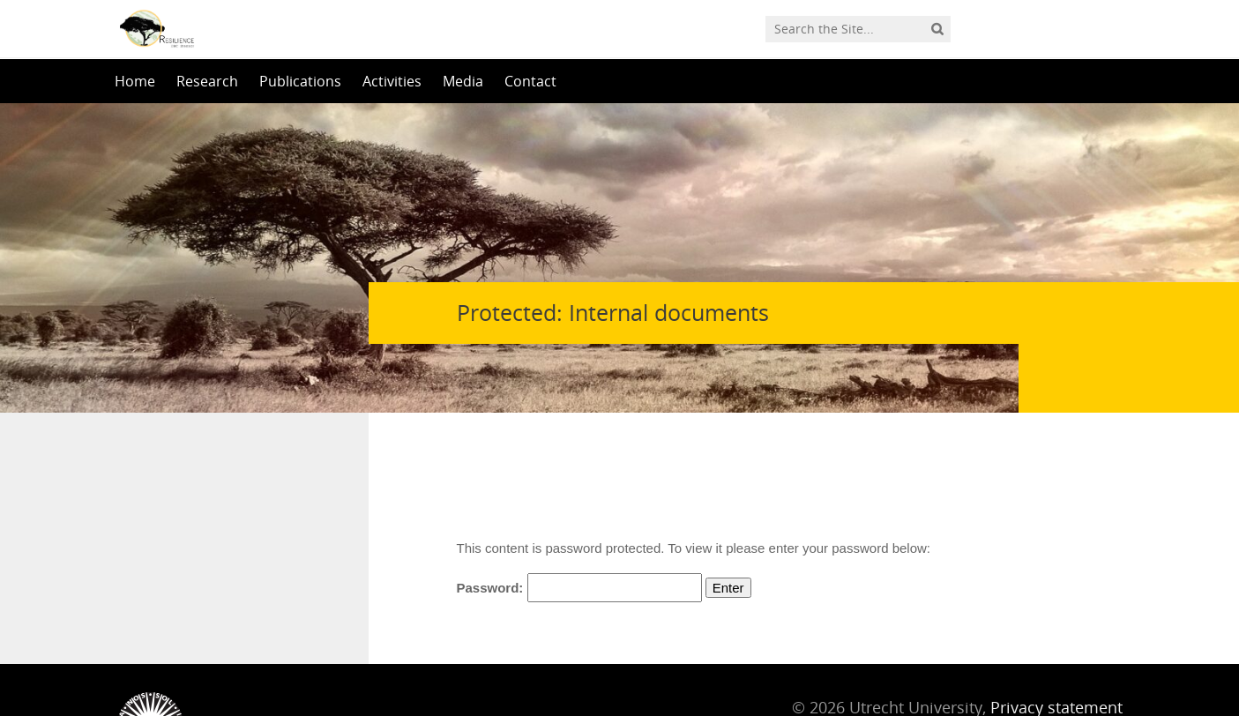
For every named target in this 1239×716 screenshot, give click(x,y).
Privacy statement (1056, 636)
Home (135, 81)
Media (463, 81)
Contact (530, 81)
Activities (392, 81)
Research (207, 81)
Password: (579, 517)
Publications (300, 81)
